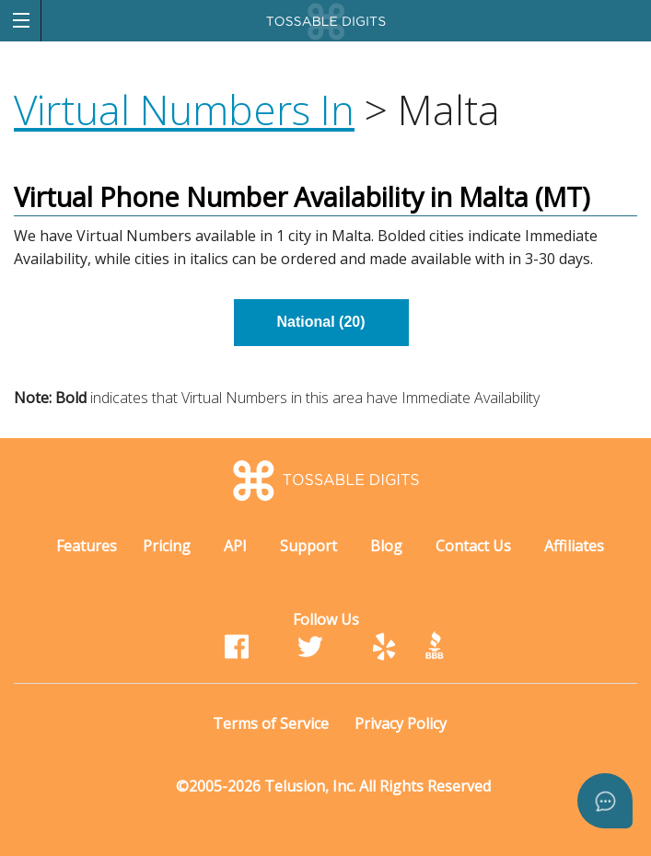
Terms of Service (271, 723)
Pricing (167, 546)
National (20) (320, 322)
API (235, 546)
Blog (386, 546)
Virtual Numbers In (184, 109)
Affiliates (574, 546)
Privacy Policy (401, 723)
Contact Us (473, 546)
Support (308, 546)
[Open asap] (605, 800)
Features (86, 546)
